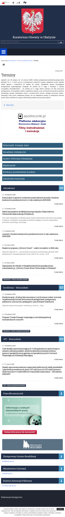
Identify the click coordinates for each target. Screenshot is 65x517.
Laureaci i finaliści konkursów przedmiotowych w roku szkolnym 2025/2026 (30, 235)
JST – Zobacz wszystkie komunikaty (14, 385)
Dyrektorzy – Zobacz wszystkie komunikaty (16, 331)
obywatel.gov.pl (7, 473)
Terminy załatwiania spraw (25, 60)
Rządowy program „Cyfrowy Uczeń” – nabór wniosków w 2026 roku (30, 248)
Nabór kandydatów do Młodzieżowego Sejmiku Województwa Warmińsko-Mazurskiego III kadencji (28, 212)
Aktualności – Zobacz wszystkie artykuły (15, 279)
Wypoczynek (9, 165)
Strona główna (12, 60)
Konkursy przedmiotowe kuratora (19, 172)
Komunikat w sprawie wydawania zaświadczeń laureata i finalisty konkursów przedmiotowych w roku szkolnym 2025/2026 (30, 198)
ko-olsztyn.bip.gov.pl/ (9, 486)
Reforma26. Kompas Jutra (16, 145)
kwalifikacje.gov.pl (8, 461)
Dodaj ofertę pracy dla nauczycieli (19, 432)
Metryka (10, 105)
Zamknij (60, 509)
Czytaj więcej (58, 204)
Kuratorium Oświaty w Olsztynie (34, 37)
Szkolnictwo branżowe (14, 178)
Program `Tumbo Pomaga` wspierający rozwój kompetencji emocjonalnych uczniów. (26, 318)
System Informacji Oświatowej (17, 158)
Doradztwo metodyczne (14, 152)
